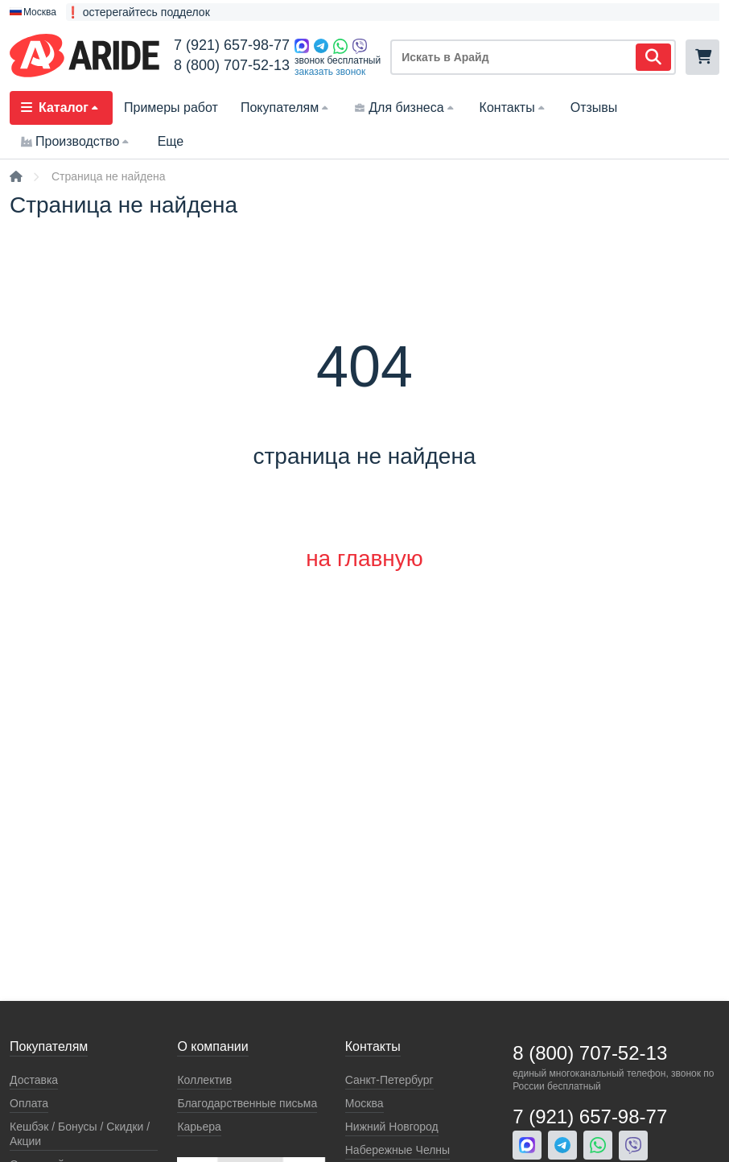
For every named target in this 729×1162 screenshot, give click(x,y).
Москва (364, 1103)
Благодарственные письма (247, 1103)
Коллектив (204, 1079)
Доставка (34, 1079)
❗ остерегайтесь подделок (138, 12)
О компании (212, 1046)
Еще (171, 141)
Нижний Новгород (392, 1126)
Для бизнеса (405, 107)
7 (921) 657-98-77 (232, 45)
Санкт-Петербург (389, 1079)
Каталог (61, 107)
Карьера (198, 1126)
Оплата (29, 1103)
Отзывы (594, 107)
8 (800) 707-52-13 (232, 65)
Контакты (514, 107)
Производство (76, 141)
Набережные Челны (397, 1149)
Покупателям (286, 107)
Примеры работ (171, 107)
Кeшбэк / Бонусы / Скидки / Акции (80, 1134)
